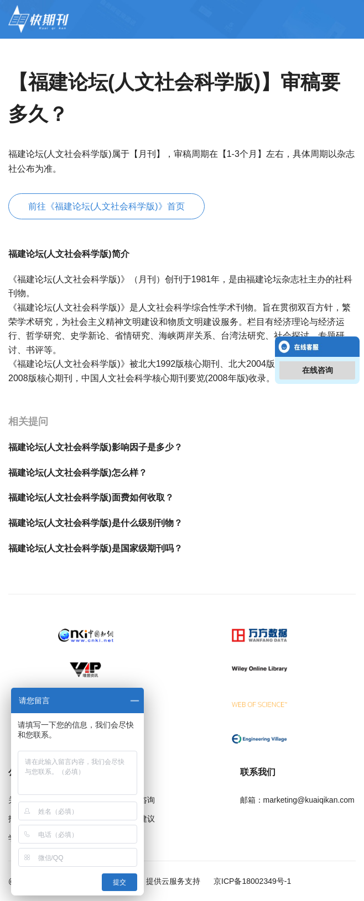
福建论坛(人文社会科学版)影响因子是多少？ (95, 447)
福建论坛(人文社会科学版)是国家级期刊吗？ (95, 548)
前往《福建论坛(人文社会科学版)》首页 (106, 206)
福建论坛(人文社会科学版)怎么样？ (77, 472)
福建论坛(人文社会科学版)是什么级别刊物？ (95, 523)
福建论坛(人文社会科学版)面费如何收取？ (91, 497)
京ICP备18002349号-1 (251, 881)
